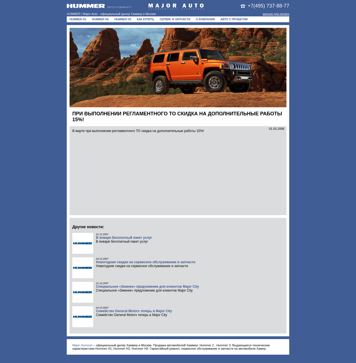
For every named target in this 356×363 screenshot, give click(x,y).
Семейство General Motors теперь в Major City (134, 311)
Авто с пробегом (234, 19)
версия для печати (276, 14)
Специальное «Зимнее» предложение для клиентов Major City (147, 287)
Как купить (145, 19)
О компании (205, 19)
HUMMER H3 (122, 19)
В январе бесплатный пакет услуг (124, 238)
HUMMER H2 (100, 19)
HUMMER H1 (78, 19)
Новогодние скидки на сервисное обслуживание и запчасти (145, 262)
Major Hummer (82, 345)
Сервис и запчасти (175, 19)
